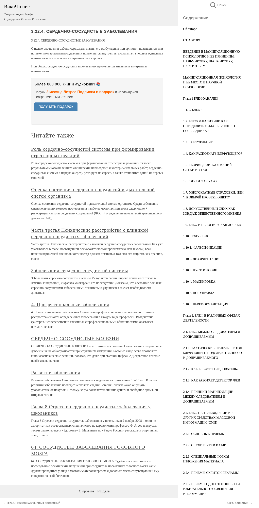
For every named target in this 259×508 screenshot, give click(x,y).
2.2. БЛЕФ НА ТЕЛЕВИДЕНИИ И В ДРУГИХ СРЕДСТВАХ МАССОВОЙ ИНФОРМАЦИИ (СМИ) (209, 417)
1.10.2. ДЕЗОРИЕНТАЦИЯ (202, 259)
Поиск (218, 5)
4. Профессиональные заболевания (70, 304)
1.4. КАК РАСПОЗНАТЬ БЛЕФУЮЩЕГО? (212, 153)
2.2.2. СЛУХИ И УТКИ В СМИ (204, 445)
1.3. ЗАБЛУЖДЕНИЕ (198, 142)
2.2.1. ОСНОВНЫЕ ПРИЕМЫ (204, 434)
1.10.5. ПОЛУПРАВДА (198, 293)
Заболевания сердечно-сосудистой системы (79, 270)
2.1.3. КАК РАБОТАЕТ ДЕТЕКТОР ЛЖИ (211, 380)
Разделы (103, 491)
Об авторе (190, 29)
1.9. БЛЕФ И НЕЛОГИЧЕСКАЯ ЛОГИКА (212, 225)
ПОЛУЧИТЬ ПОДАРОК (55, 107)
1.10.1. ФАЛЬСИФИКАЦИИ (202, 247)
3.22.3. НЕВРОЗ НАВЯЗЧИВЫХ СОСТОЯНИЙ (33, 503)
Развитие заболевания (55, 372)
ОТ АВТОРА (192, 40)
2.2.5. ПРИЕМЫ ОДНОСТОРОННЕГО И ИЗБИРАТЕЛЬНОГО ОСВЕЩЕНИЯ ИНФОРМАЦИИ (211, 488)
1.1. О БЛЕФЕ (192, 110)
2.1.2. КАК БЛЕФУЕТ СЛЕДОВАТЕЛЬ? (210, 369)
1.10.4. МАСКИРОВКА (199, 281)
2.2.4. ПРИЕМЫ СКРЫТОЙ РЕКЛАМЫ (211, 472)
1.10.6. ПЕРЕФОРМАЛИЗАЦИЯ (205, 304)
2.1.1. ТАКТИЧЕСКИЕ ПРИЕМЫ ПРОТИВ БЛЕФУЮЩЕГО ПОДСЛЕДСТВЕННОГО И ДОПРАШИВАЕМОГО (213, 352)
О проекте (86, 491)
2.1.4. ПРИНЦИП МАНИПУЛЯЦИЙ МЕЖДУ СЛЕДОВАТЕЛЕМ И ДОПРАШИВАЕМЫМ (208, 396)
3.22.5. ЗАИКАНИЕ (237, 503)
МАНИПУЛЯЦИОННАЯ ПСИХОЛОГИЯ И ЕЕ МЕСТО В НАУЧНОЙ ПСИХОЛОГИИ (212, 82)
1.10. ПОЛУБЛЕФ (195, 236)
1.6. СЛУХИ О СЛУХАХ (200, 181)
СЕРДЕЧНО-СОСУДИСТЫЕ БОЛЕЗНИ (75, 338)
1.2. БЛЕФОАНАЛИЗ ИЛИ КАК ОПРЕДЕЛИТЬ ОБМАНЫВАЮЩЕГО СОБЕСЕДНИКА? (210, 126)
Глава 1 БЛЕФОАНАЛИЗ (200, 98)
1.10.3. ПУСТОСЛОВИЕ (200, 270)
